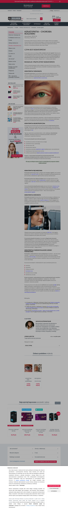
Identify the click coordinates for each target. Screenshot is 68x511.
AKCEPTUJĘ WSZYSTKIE (54, 485)
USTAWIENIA (54, 491)
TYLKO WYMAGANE (53, 488)
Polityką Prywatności (30, 505)
